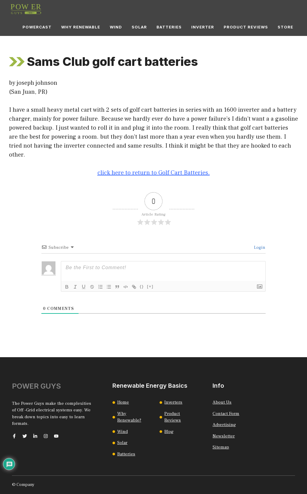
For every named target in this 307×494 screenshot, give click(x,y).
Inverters (173, 402)
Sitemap (221, 447)
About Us (222, 402)
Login (259, 247)
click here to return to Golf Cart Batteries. (153, 173)
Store (285, 27)
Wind (116, 27)
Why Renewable (80, 27)
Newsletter (224, 436)
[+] (150, 286)
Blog (169, 431)
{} (142, 286)
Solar (139, 27)
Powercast (37, 27)
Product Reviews (246, 27)
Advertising (224, 425)
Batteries (169, 27)
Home (123, 402)
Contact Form (226, 413)
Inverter (202, 27)
